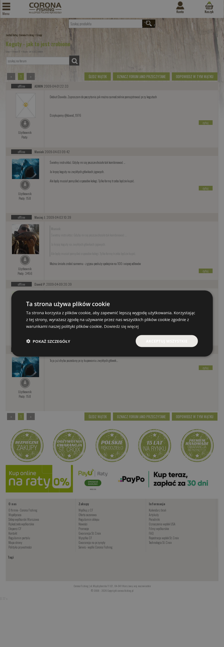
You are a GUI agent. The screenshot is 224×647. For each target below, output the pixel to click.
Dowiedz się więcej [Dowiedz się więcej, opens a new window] (121, 326)
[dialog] (112, 323)
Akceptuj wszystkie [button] (166, 340)
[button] (48, 340)
